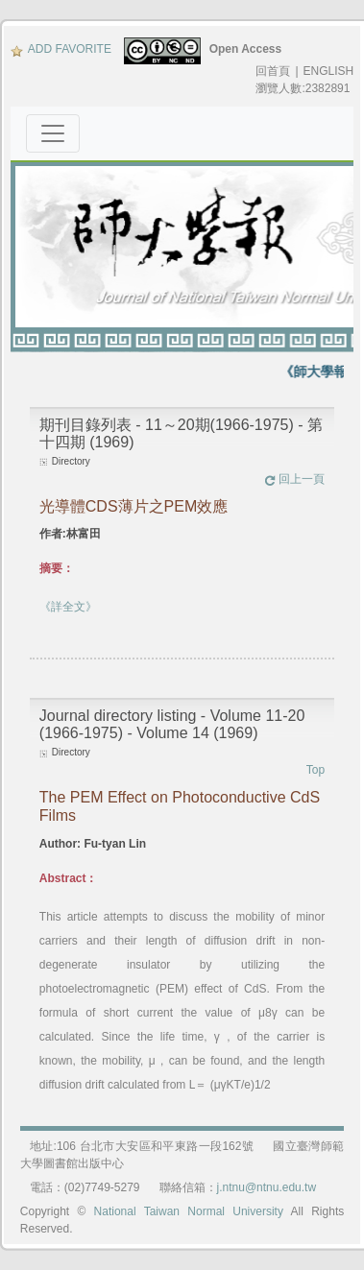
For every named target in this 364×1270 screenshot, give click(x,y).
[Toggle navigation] (53, 133)
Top (315, 770)
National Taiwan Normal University (188, 1211)
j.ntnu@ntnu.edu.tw (267, 1187)
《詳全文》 (68, 606)
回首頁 (272, 71)
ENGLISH (328, 71)
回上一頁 (294, 479)
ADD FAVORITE (61, 49)
